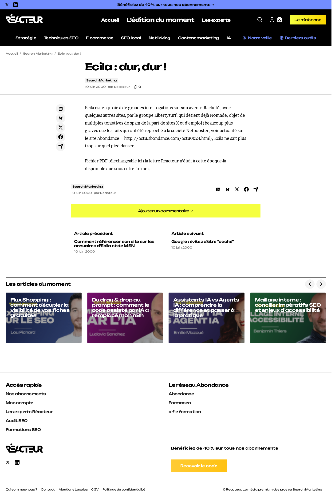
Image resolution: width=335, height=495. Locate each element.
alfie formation (185, 411)
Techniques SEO (61, 38)
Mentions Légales (73, 489)
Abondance (181, 393)
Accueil (12, 53)
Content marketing (198, 38)
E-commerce (100, 38)
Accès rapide (24, 385)
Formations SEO (23, 429)
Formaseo (180, 402)
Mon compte (19, 402)
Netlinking (159, 38)
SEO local (131, 38)
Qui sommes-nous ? (21, 489)
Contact (48, 489)
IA (229, 38)
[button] (260, 19)
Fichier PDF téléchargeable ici (113, 160)
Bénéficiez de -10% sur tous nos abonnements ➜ (165, 5)
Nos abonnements (26, 393)
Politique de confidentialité (123, 489)
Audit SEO (16, 420)
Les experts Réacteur (29, 411)
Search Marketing (37, 53)
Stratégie (26, 38)
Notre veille (260, 38)
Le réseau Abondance (199, 385)
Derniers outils (300, 38)
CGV (95, 489)
